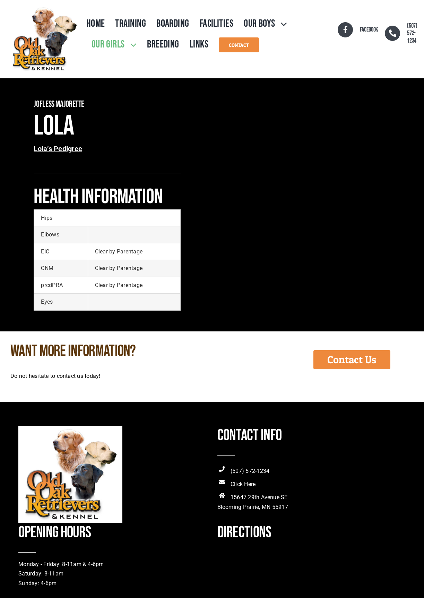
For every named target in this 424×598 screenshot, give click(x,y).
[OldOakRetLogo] (44, 8)
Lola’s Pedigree (58, 149)
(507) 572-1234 (250, 471)
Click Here (243, 484)
